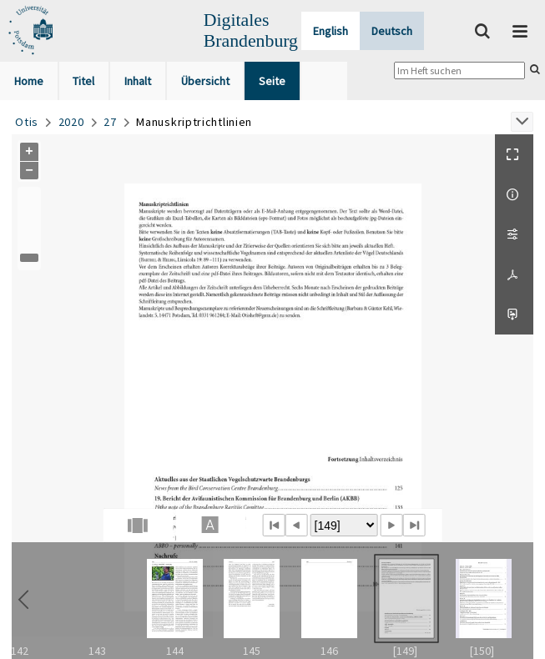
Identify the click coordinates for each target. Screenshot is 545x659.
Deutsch (391, 30)
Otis (26, 121)
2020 (71, 121)
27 (109, 121)
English (330, 30)
